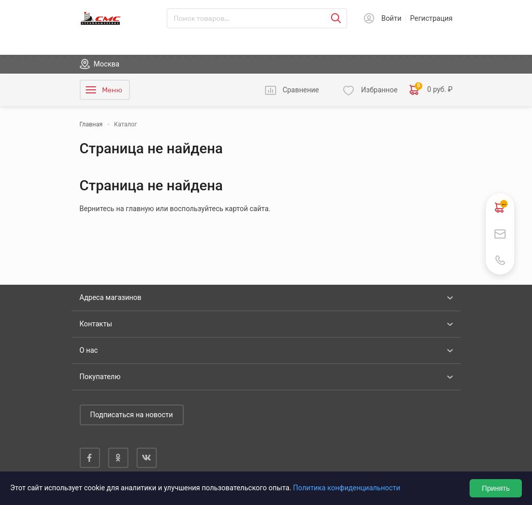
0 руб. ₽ (431, 90)
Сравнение (301, 90)
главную (140, 209)
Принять (496, 488)
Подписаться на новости (131, 415)
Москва (107, 64)
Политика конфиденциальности (346, 488)
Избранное (379, 90)
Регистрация (431, 18)
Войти (391, 18)
